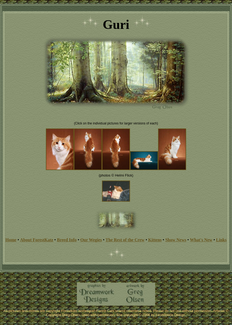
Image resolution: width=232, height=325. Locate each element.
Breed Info (67, 240)
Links (221, 240)
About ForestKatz (36, 240)
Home (10, 240)
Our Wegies (91, 240)
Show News (175, 240)
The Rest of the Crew (125, 240)
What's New (201, 240)
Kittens (155, 240)
